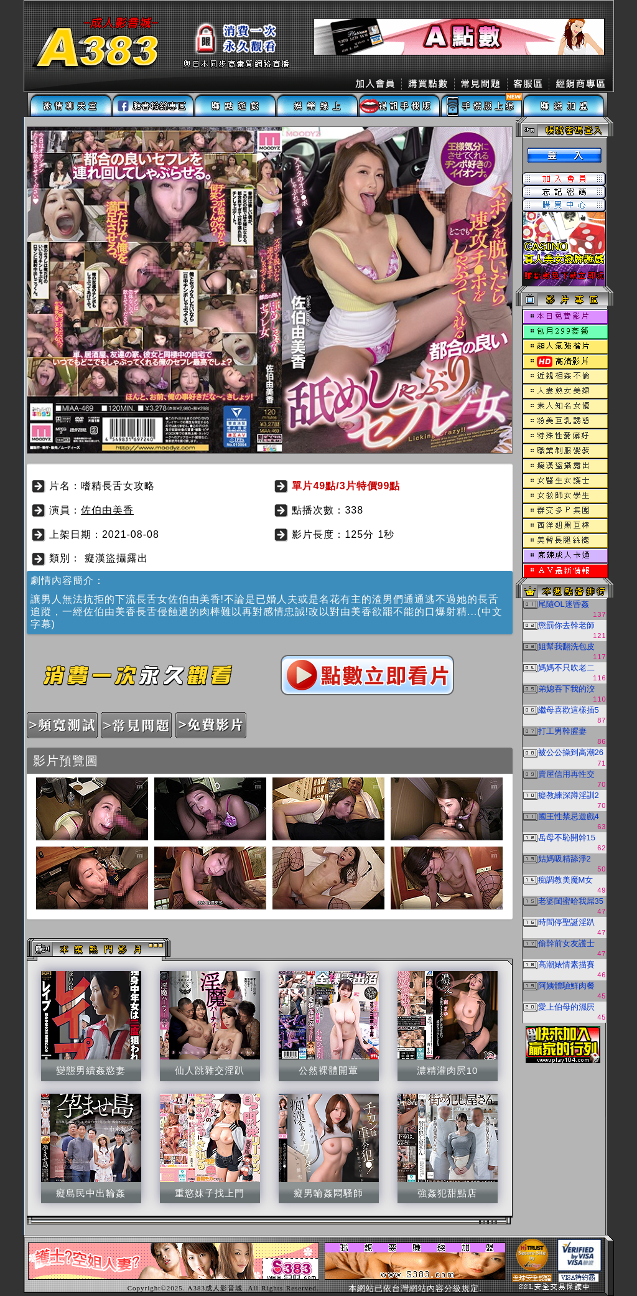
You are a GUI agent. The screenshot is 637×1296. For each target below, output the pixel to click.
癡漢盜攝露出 (116, 558)
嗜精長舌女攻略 (118, 486)
